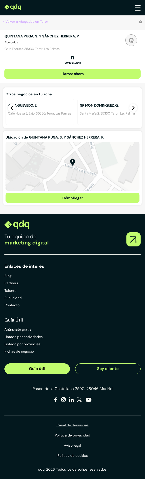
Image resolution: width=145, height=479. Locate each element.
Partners (11, 283)
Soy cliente (108, 368)
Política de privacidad (72, 435)
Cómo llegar (72, 198)
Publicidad (13, 298)
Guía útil (37, 368)
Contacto (11, 305)
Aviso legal (72, 445)
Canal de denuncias (73, 425)
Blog (7, 276)
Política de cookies (72, 455)
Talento (10, 290)
